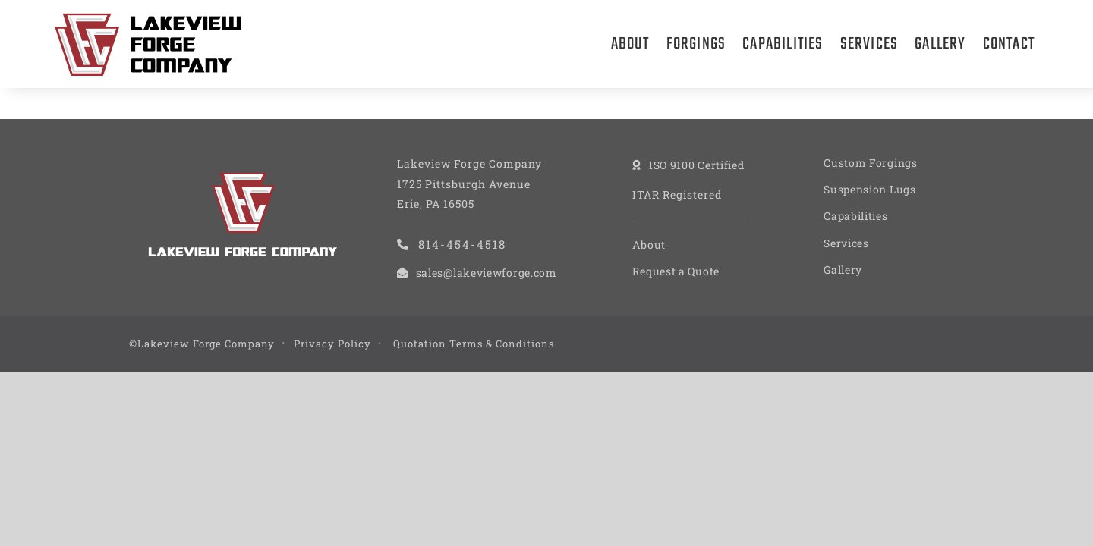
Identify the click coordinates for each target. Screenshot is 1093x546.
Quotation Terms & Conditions (473, 343)
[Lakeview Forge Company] (148, 19)
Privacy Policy (332, 343)
